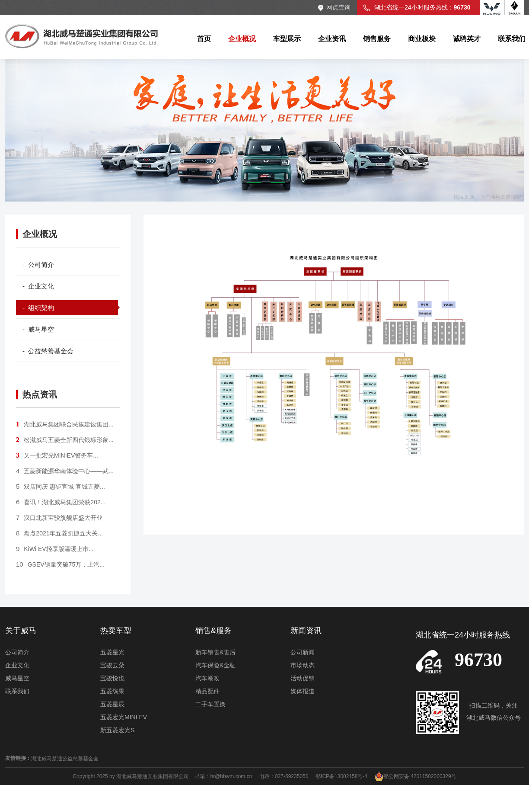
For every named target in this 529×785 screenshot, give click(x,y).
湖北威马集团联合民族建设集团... (65, 424)
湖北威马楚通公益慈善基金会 (65, 759)
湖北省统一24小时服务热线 (463, 635)
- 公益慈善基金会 (47, 351)
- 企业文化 (38, 286)
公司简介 (17, 652)
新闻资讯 (306, 630)
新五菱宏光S (117, 730)
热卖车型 (115, 630)
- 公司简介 (38, 264)
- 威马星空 (38, 329)
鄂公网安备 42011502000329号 (415, 776)
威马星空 (17, 678)
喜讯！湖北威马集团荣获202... (60, 502)
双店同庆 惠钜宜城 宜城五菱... (60, 486)
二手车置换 (210, 704)
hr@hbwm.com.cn (231, 776)
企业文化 (17, 665)
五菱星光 (112, 652)
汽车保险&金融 (215, 665)
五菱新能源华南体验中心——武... (65, 471)
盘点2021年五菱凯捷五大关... (59, 533)
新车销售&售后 (215, 652)
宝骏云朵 (112, 665)
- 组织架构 (38, 307)
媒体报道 (302, 691)
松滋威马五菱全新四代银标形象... (65, 439)
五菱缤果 (112, 691)
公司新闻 (302, 652)
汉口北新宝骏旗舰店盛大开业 (59, 517)
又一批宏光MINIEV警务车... (57, 455)
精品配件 (207, 691)
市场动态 (302, 665)
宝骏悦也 (112, 678)
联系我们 (17, 691)
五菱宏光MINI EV (123, 717)
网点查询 (338, 7)
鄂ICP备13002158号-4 (341, 776)
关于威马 (20, 630)
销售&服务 (213, 630)
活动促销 (302, 678)
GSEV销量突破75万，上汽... (60, 564)
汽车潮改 (207, 678)
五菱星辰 (112, 704)
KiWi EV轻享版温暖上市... (54, 548)
